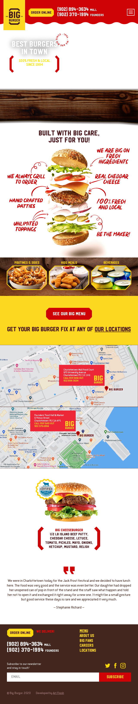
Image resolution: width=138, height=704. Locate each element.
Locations (88, 650)
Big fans (86, 641)
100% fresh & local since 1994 (34, 63)
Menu (84, 631)
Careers (86, 645)
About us (87, 636)
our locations (113, 329)
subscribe (115, 677)
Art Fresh (58, 693)
